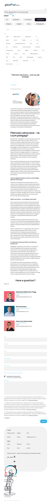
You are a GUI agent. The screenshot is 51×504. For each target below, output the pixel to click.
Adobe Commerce (17, 36)
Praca (24, 53)
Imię (25, 339)
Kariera (22, 12)
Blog (15, 12)
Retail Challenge (30, 57)
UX (33, 60)
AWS (37, 40)
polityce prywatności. (33, 400)
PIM (43, 50)
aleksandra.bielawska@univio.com (24, 297)
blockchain (8, 43)
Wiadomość (25, 387)
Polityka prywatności (11, 453)
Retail (21, 57)
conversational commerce (20, 43)
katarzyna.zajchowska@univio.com (24, 326)
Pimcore (7, 53)
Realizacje (11, 12)
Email (25, 353)
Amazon (15, 40)
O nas (18, 12)
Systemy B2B (15, 60)
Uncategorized (40, 24)
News (28, 24)
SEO (7, 60)
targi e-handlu (25, 60)
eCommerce (37, 46)
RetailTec (40, 57)
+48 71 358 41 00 (7, 496)
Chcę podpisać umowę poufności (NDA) (13, 373)
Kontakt (26, 12)
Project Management (34, 53)
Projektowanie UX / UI (31, 437)
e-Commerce (28, 19)
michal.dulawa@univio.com (22, 311)
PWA (7, 57)
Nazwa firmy (25, 368)
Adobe (7, 36)
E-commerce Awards (26, 46)
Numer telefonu (25, 361)
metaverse (35, 50)
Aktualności (16, 19)
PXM (14, 57)
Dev (37, 43)
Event (19, 50)
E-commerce (15, 46)
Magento (8, 24)
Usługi (6, 12)
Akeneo (7, 40)
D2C (31, 43)
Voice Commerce (9, 64)
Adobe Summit (28, 36)
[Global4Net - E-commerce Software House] (12, 5)
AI (36, 36)
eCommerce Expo (9, 50)
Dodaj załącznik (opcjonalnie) (13, 376)
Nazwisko (25, 346)
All (7, 19)
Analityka (24, 40)
